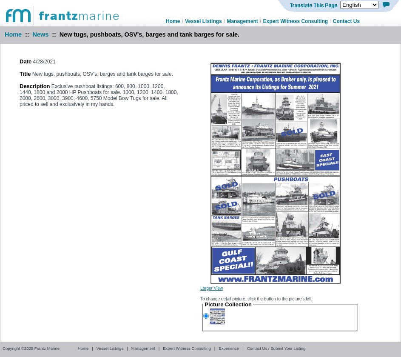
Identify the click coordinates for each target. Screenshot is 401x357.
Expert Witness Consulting (187, 348)
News (41, 34)
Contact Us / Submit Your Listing (276, 348)
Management (143, 348)
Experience (229, 348)
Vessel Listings (110, 348)
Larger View (211, 288)
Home (13, 34)
